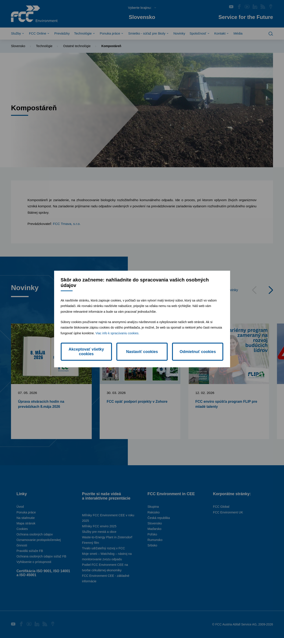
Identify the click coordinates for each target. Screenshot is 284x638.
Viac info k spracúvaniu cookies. (117, 333)
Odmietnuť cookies (198, 351)
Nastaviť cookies (142, 351)
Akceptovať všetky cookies (86, 351)
